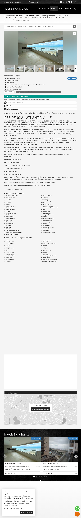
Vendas (54, 9)
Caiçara (17, 76)
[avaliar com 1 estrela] (5, 20)
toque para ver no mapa (40, 409)
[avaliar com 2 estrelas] (7, 20)
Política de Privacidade (11, 505)
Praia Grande (8, 76)
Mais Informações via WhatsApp (17, 96)
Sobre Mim (45, 9)
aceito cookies (26, 512)
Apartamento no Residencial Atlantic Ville (21, 15)
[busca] (75, 8)
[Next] (76, 456)
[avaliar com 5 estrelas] (13, 20)
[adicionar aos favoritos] (37, 473)
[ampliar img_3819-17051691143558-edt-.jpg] (33, 48)
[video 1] (40, 371)
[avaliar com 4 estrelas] (11, 20)
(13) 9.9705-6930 (34, 2)
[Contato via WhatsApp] (77, 508)
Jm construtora (67, 113)
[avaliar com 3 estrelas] (9, 20)
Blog (61, 9)
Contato (68, 9)
